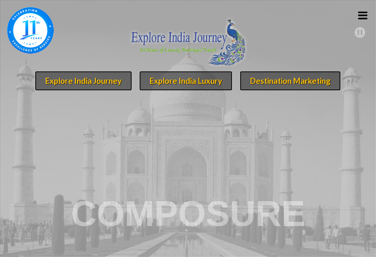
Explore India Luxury (185, 81)
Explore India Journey (83, 81)
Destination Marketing (290, 81)
